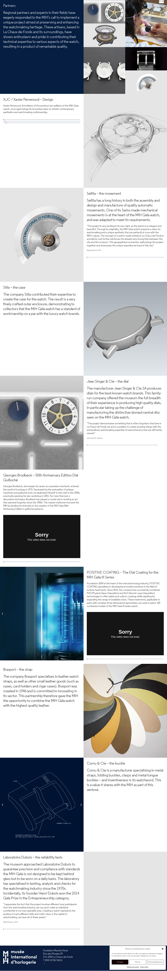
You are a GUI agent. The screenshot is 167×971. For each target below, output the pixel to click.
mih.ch (61, 963)
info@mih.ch (49, 963)
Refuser (137, 962)
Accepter (120, 962)
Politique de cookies (133, 967)
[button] (163, 949)
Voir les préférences (155, 962)
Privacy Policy (144, 967)
